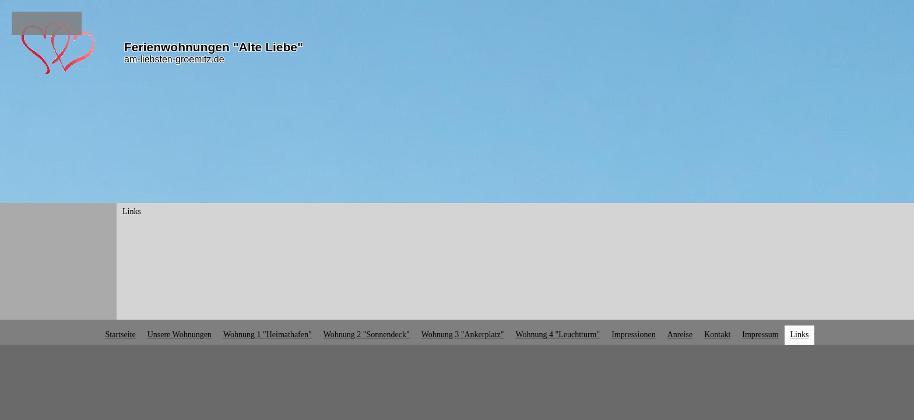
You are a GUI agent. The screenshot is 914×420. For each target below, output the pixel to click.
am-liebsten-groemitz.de (174, 59)
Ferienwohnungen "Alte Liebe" (213, 47)
